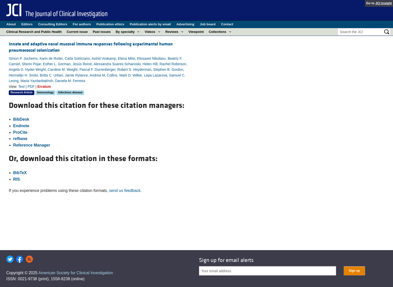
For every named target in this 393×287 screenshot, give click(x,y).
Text (21, 87)
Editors (27, 24)
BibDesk (21, 119)
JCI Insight (383, 3)
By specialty (125, 32)
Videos (150, 32)
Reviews (171, 32)
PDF (31, 87)
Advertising (185, 24)
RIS (16, 179)
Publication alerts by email (150, 24)
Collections (217, 32)
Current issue (77, 32)
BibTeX (20, 173)
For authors (82, 24)
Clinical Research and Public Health (34, 32)
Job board (208, 24)
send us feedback (124, 190)
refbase (20, 138)
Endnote (21, 126)
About (11, 24)
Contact (227, 24)
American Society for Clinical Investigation (75, 273)
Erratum (44, 87)
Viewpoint (196, 32)
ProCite (20, 132)
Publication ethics (110, 24)
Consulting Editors (52, 24)
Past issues (102, 32)
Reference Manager (31, 145)
